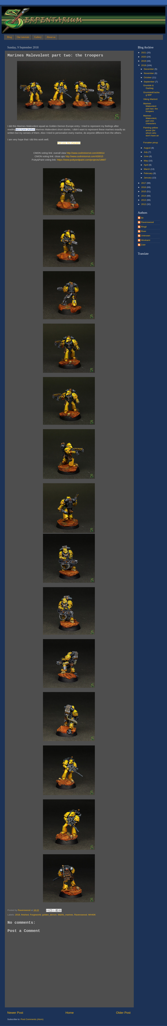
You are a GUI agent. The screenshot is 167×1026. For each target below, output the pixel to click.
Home (70, 1012)
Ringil (144, 226)
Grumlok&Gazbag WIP (151, 93)
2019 (144, 61)
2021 (144, 52)
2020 (144, 57)
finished (25, 914)
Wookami (145, 240)
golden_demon (49, 914)
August (147, 148)
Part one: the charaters (68, 143)
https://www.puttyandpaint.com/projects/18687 (81, 159)
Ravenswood (80, 914)
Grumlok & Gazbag (148, 86)
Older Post (123, 1012)
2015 (144, 191)
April (146, 165)
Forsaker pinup (150, 142)
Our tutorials (23, 37)
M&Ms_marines (65, 914)
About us (51, 37)
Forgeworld (35, 914)
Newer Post (15, 1012)
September (149, 81)
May (146, 160)
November (149, 73)
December (149, 69)
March (147, 169)
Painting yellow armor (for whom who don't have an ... (151, 132)
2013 (144, 200)
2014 (144, 196)
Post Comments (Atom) (32, 1019)
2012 (144, 204)
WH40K (92, 914)
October (148, 77)
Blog (9, 37)
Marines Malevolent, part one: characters (150, 119)
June (146, 156)
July (146, 152)
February (148, 173)
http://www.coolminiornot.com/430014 (85, 153)
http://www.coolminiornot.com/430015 (84, 156)
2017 (144, 183)
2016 (144, 187)
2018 (17, 914)
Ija (142, 217)
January (148, 177)
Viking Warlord (150, 99)
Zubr (143, 244)
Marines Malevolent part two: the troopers (150, 107)
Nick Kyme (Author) (25, 129)
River (143, 231)
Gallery (38, 37)
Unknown (145, 235)
